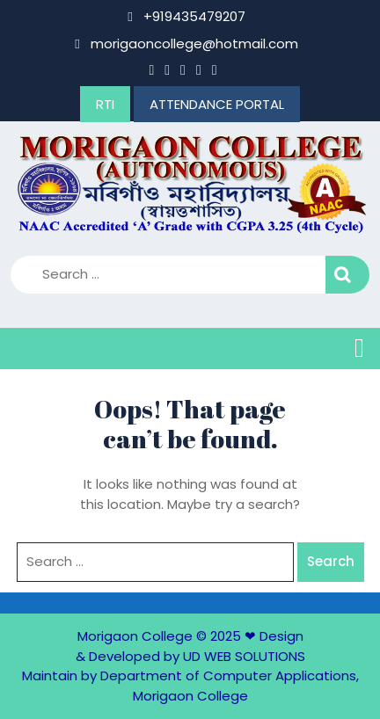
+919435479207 (186, 16)
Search (347, 275)
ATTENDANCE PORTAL (217, 104)
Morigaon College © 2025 (159, 636)
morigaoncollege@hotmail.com (186, 43)
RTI (105, 104)
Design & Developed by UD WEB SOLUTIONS (190, 646)
